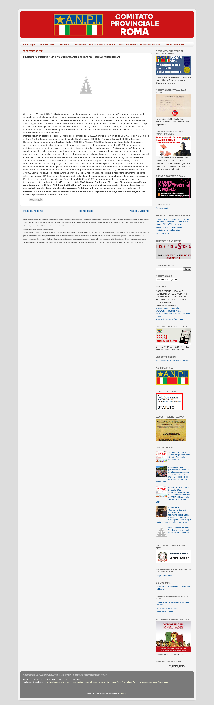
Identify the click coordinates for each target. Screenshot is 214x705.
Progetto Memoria (164, 575)
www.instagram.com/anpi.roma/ (170, 319)
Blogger (123, 694)
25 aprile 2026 (47, 44)
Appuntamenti (162, 208)
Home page (29, 44)
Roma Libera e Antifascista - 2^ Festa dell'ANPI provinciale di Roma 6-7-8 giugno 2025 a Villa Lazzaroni (172, 221)
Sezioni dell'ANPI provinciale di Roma (95, 44)
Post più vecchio (139, 210)
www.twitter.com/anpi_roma (168, 311)
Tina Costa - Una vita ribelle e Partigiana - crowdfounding (169, 228)
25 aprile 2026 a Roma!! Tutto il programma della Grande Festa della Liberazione (179, 456)
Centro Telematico (174, 44)
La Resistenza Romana (166, 608)
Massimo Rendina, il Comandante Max (139, 44)
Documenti (64, 44)
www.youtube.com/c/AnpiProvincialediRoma (118, 682)
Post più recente (33, 210)
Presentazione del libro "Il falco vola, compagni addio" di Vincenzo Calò (178, 530)
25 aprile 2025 (162, 233)
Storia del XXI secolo (165, 612)
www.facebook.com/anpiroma (169, 308)
